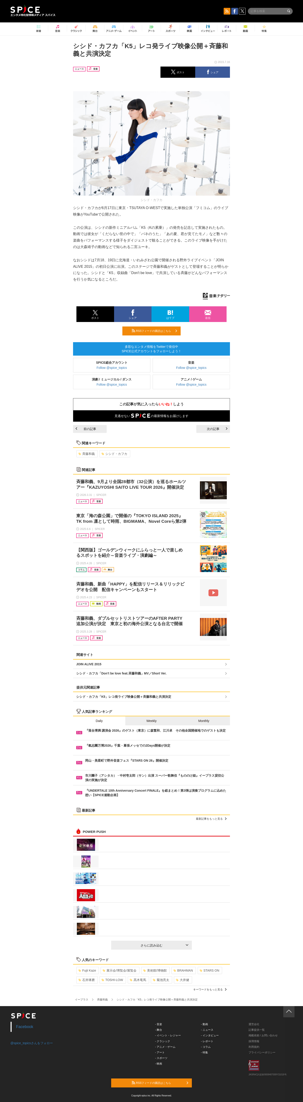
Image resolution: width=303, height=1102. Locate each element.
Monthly (203, 721)
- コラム (206, 1046)
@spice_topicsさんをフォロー (32, 1043)
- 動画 (204, 1024)
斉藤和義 (86, 454)
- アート (160, 1052)
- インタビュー (210, 1035)
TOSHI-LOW (112, 980)
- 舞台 (158, 1029)
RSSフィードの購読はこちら (154, 331)
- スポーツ (161, 1058)
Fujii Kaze (87, 970)
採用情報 (254, 1041)
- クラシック (162, 1041)
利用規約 (254, 1046)
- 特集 (204, 1052)
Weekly (151, 721)
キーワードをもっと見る (210, 989)
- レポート (207, 1041)
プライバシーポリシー (262, 1052)
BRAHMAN (183, 970)
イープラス (81, 999)
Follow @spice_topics (112, 367)
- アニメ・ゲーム (165, 1046)
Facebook (24, 1026)
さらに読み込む (164, 945)
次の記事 (217, 429)
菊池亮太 (161, 980)
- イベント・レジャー (168, 1035)
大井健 (182, 980)
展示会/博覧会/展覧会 (119, 970)
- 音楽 (158, 1024)
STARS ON (209, 970)
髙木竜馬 (138, 980)
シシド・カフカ (114, 454)
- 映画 (158, 1063)
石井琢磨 (86, 980)
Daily (99, 721)
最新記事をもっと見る (211, 818)
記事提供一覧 (257, 1029)
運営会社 (254, 1024)
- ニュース (207, 1029)
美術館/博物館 (155, 970)
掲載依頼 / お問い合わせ (263, 1035)
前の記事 (86, 429)
